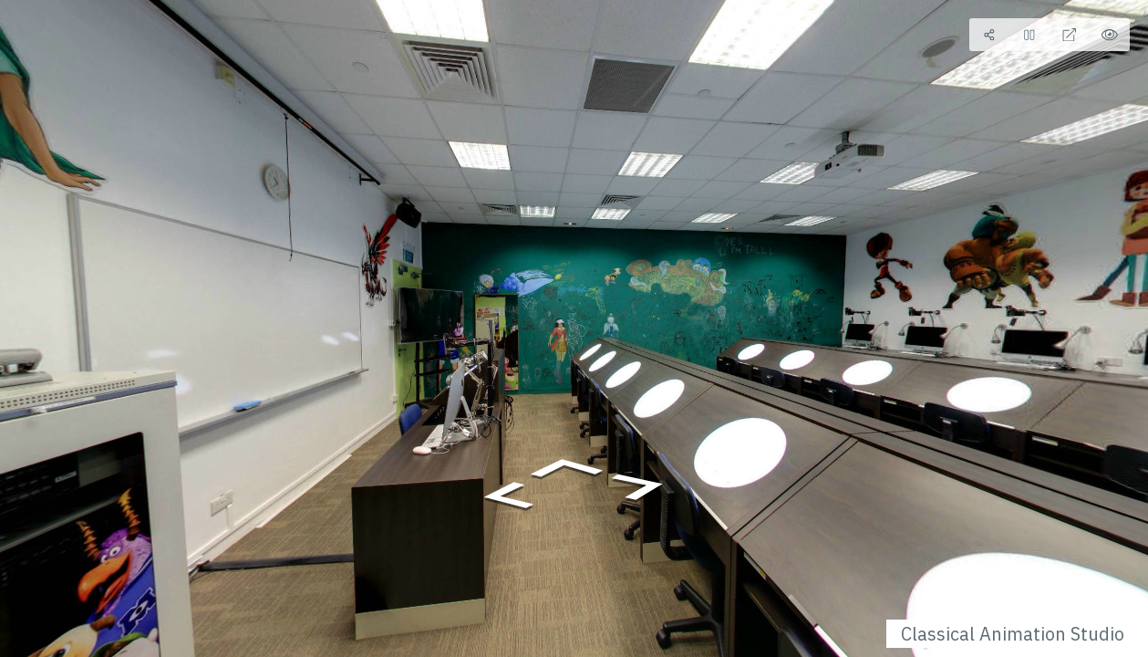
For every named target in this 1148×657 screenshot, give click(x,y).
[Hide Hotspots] (1110, 34)
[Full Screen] (1070, 34)
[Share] (989, 34)
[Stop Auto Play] (1029, 34)
